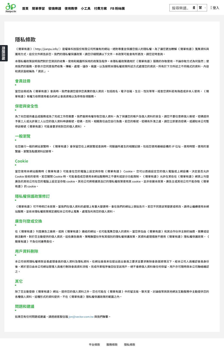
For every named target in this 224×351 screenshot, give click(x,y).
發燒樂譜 (54, 8)
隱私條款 (129, 344)
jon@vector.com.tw (81, 317)
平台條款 (94, 344)
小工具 (86, 8)
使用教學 (71, 8)
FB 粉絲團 (117, 8)
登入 (215, 8)
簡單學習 (38, 8)
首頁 (25, 8)
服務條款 (112, 344)
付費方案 (100, 8)
